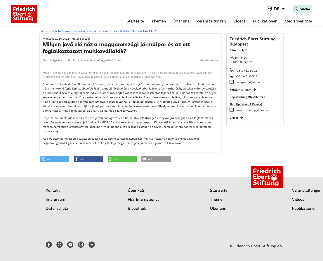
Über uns (181, 21)
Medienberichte (298, 21)
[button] (54, 159)
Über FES (136, 190)
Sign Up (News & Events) (246, 104)
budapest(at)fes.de (247, 82)
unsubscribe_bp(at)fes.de (251, 110)
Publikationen (265, 21)
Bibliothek (137, 208)
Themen (158, 21)
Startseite (135, 21)
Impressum (55, 199)
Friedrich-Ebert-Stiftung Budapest (253, 41)
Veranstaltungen (211, 21)
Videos (239, 21)
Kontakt (53, 190)
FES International (143, 199)
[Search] (302, 9)
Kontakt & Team (240, 89)
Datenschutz (57, 208)
